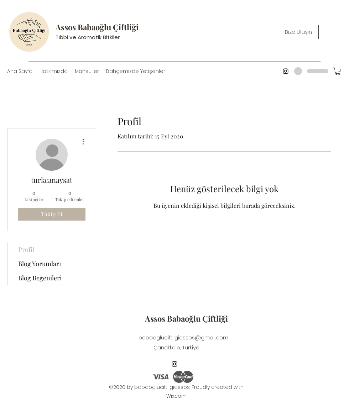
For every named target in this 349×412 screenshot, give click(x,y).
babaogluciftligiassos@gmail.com (183, 337)
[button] (337, 71)
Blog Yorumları (39, 263)
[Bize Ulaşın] (298, 32)
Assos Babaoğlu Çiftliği (97, 27)
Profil (26, 249)
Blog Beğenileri (40, 278)
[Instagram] (285, 71)
